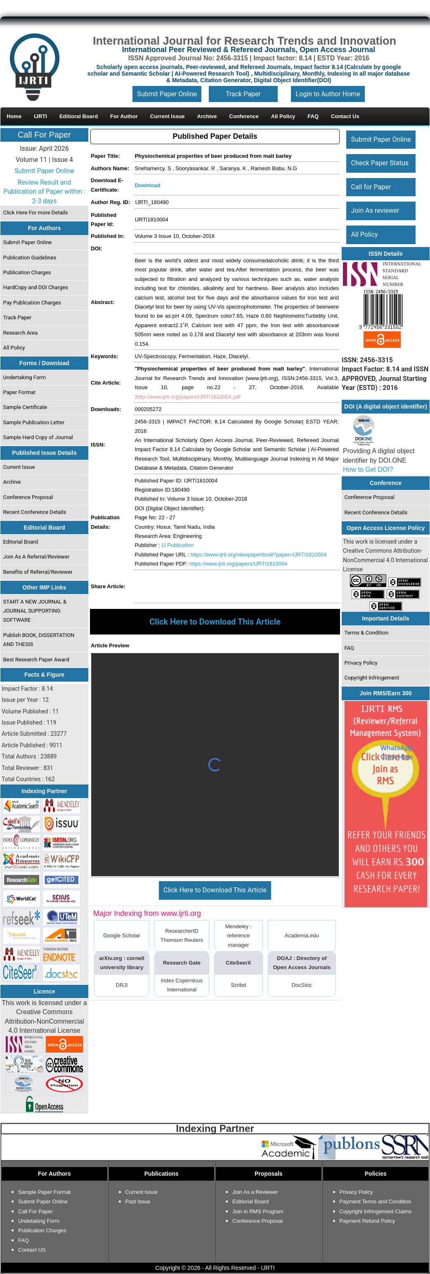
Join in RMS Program (258, 1211)
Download (147, 185)
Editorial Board (20, 542)
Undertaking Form (24, 377)
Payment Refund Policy (367, 1221)
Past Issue (138, 1201)
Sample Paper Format (44, 1192)
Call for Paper (371, 187)
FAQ (349, 648)
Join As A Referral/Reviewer (36, 557)
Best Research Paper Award (36, 659)
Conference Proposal (28, 497)
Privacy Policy (361, 663)
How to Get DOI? (368, 469)
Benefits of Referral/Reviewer (38, 572)
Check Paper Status (380, 163)
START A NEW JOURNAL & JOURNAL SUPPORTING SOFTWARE (35, 611)
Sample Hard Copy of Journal (38, 437)
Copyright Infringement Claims (376, 1211)
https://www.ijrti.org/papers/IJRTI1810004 (238, 564)
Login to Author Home (327, 94)
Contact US (31, 1250)
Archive (12, 482)
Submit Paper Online (167, 94)
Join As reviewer (375, 210)
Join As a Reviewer (255, 1192)
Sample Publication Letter (34, 422)
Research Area (20, 333)
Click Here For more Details (35, 212)
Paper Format (19, 392)
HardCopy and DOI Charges (35, 287)
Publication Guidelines (30, 257)
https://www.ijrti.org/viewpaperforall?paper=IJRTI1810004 (259, 554)
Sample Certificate (25, 407)
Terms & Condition (367, 633)
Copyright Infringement (372, 678)
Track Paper (243, 94)
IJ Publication (177, 545)
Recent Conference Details (34, 512)
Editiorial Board (250, 1201)
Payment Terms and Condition (375, 1201)
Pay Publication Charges (32, 302)
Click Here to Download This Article (215, 890)
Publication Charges (27, 272)
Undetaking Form (38, 1221)
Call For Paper (44, 134)
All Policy (14, 348)
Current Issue (19, 467)
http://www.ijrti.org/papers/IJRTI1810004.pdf (188, 397)
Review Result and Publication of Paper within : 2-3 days (44, 191)
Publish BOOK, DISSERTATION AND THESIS (39, 639)
